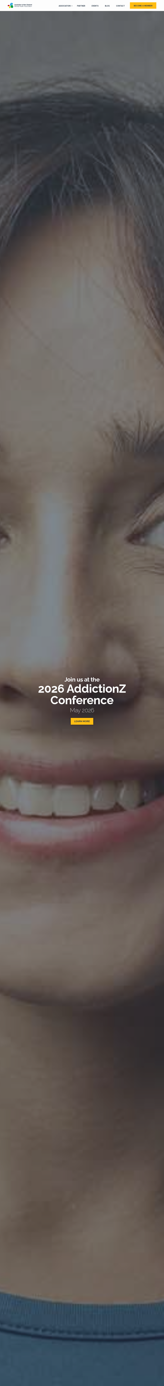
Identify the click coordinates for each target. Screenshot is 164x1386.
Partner (81, 6)
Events (95, 6)
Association (65, 6)
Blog (107, 6)
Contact (120, 6)
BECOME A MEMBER (143, 6)
